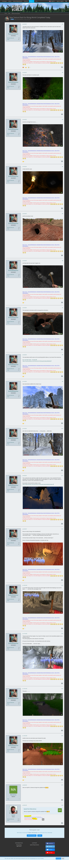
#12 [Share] (62, 529)
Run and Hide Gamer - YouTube (29, 359)
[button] (52, 1)
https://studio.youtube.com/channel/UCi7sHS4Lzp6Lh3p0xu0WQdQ (36, 361)
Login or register (60, 1)
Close (63, 858)
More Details (58, 858)
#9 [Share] (62, 381)
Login (39, 835)
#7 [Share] (62, 307)
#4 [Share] (62, 166)
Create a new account (32, 832)
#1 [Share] (62, 24)
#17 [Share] (62, 785)
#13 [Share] (62, 585)
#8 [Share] (62, 354)
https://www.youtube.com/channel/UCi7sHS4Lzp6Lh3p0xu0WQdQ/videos (38, 484)
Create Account (31, 835)
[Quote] (62, 67)
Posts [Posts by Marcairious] (8, 798)
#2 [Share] (62, 72)
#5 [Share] (62, 213)
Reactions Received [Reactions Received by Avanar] (10, 819)
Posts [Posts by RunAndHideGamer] (8, 39)
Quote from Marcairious (30, 809)
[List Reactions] (27, 67)
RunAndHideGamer (20, 19)
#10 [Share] (62, 428)
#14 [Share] (62, 633)
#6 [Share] (62, 260)
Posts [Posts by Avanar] (8, 820)
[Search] (66, 1)
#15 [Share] (62, 688)
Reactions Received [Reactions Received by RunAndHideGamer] (10, 38)
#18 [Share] (62, 805)
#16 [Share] (62, 735)
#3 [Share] (62, 119)
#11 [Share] (62, 475)
